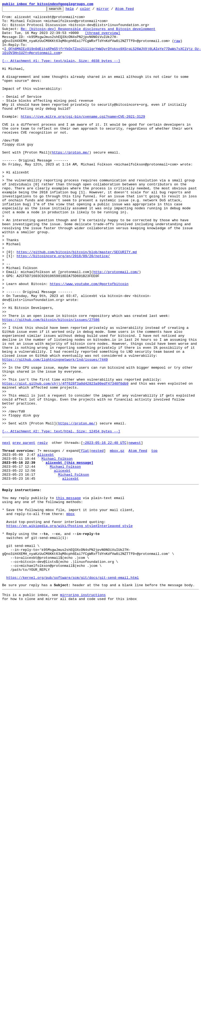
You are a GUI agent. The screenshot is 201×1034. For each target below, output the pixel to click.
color (93, 10)
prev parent (23, 528)
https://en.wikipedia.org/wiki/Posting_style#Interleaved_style (69, 626)
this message (68, 593)
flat (85, 538)
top (154, 538)
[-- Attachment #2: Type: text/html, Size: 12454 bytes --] (61, 516)
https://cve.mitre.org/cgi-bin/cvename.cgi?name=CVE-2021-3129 (83, 138)
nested (97, 538)
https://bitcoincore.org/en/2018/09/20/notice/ (63, 306)
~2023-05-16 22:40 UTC (104, 528)
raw (177, 47)
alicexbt (45, 543)
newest (135, 528)
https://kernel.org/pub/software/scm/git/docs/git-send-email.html (72, 689)
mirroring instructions (83, 707)
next (6, 528)
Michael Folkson (56, 547)
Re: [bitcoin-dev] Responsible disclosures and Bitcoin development (88, 33)
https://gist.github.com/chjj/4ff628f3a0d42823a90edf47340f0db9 (65, 459)
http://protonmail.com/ (116, 325)
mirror (111, 10)
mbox (70, 612)
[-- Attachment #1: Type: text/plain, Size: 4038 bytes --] (61, 71)
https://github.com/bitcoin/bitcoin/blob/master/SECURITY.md (77, 301)
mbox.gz (117, 538)
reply (42, 528)
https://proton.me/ (70, 181)
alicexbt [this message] (69, 552)
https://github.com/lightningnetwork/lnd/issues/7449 (55, 430)
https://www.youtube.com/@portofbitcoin (89, 339)
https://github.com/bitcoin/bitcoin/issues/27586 (51, 382)
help (78, 10)
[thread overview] (102, 38)
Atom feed (132, 10)
